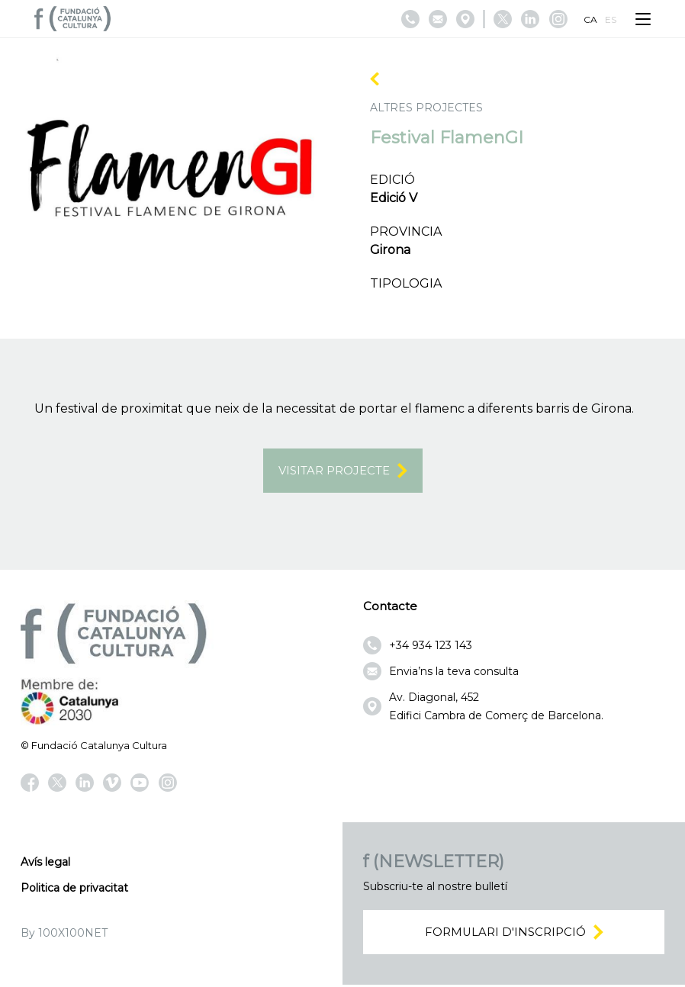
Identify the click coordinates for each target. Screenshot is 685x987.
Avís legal (45, 863)
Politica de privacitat (74, 888)
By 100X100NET (64, 933)
